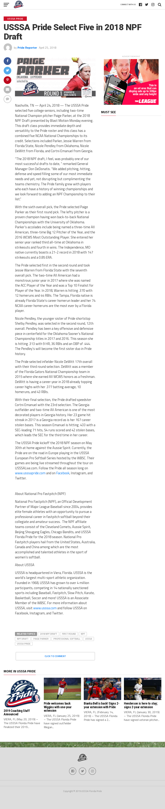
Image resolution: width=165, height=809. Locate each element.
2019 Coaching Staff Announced (17, 712)
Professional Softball (66, 639)
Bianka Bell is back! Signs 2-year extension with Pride (101, 705)
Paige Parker (41, 639)
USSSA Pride (23, 643)
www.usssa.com (45, 608)
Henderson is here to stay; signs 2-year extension (141, 705)
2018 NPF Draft (48, 634)
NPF (83, 634)
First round (69, 634)
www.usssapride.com (30, 473)
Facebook (62, 473)
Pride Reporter (27, 47)
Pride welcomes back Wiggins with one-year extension (58, 707)
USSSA (88, 639)
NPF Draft (22, 639)
